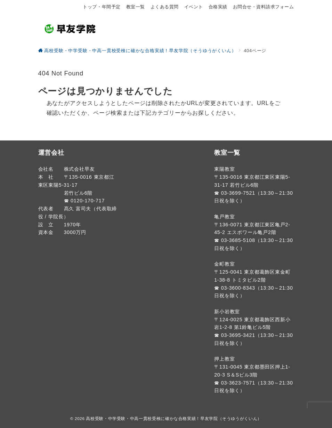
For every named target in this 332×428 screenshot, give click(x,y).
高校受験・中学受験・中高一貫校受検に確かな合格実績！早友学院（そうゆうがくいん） (174, 418)
